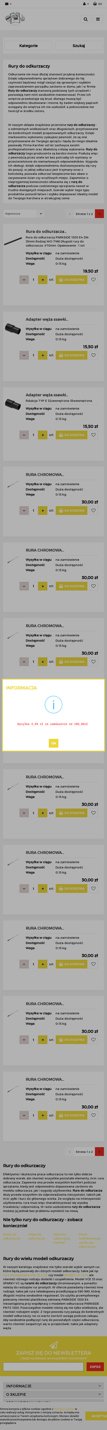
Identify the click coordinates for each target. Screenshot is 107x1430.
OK (53, 743)
